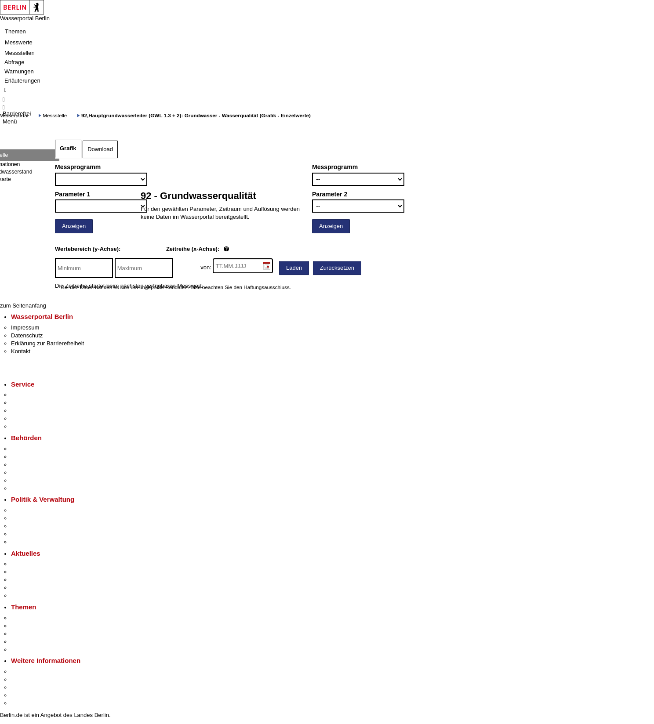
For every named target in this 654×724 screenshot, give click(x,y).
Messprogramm (78, 166)
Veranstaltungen (31, 579)
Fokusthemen (28, 618)
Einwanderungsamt (35, 488)
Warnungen (19, 71)
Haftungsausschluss (266, 287)
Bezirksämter (27, 464)
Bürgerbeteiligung (33, 526)
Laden (294, 267)
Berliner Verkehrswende (41, 626)
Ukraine (21, 587)
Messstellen (19, 53)
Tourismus (24, 679)
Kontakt (20, 351)
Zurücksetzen (337, 267)
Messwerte (19, 42)
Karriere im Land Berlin (40, 518)
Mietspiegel (25, 641)
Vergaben (23, 542)
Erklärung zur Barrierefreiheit (47, 343)
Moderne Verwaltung (37, 633)
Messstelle (55, 115)
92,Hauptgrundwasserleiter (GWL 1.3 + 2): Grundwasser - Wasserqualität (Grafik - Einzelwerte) (196, 115)
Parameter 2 (329, 194)
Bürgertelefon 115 (33, 410)
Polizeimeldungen (33, 571)
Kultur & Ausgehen (34, 671)
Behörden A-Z (28, 448)
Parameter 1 (72, 194)
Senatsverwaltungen (37, 456)
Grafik (68, 148)
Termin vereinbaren (35, 402)
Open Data (25, 534)
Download (100, 149)
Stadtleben (24, 695)
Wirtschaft (23, 687)
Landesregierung (32, 510)
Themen (15, 31)
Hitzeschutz (25, 595)
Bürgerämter (27, 472)
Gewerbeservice (31, 426)
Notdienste (24, 418)
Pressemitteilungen (35, 564)
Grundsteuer (27, 649)
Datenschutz (27, 335)
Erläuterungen (22, 80)
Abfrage (14, 62)
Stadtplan (23, 703)
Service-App (26, 394)
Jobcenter (23, 480)
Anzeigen (74, 226)
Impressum (25, 327)
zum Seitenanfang (23, 305)
